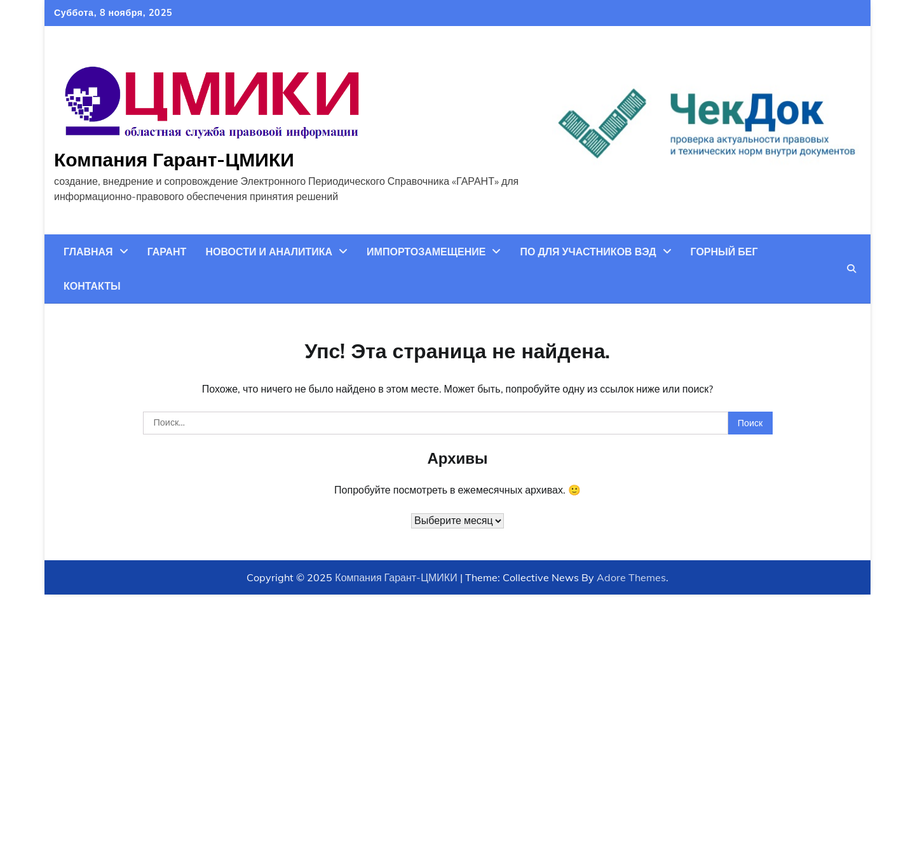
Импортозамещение (426, 251)
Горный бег (724, 251)
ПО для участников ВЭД (588, 251)
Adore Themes (631, 577)
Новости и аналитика (268, 251)
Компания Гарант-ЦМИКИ (174, 159)
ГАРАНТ (167, 251)
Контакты (92, 285)
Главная (88, 251)
